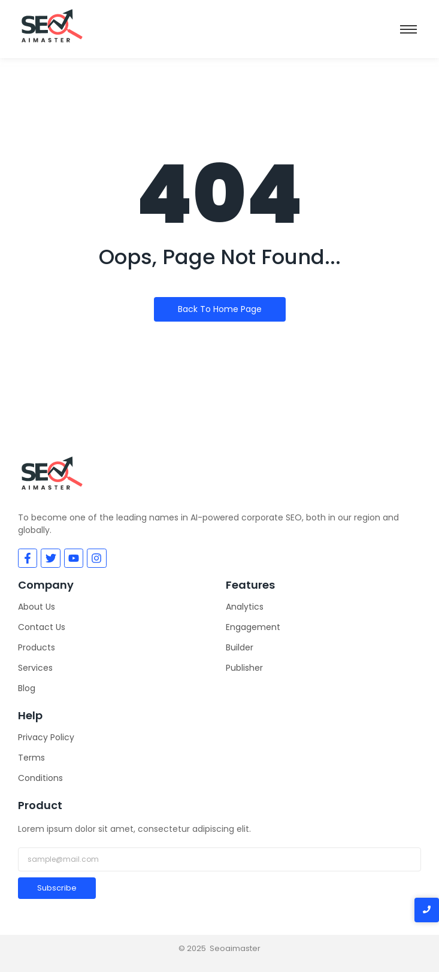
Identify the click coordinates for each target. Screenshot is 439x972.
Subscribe (57, 888)
